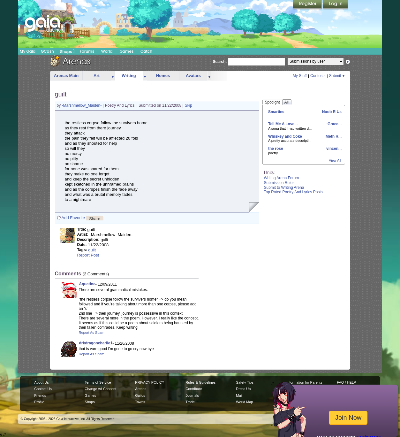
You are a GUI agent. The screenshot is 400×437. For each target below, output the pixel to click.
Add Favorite (73, 217)
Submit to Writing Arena (284, 187)
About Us (41, 382)
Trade (189, 402)
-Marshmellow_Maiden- (82, 105)
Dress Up (243, 389)
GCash (47, 51)
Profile (39, 402)
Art (97, 75)
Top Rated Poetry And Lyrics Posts (293, 192)
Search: (220, 61)
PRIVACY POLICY (149, 382)
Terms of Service (98, 382)
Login (335, 5)
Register (308, 5)
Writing (129, 75)
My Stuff (300, 75)
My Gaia (27, 51)
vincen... (333, 148)
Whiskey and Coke (285, 136)
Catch (146, 51)
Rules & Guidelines (200, 382)
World (107, 51)
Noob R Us (331, 112)
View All (335, 160)
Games (127, 51)
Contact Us (43, 389)
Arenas (140, 389)
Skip (188, 105)
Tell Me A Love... (283, 124)
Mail (239, 395)
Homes (163, 75)
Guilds (140, 395)
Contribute (193, 389)
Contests (317, 75)
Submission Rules (279, 182)
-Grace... (333, 124)
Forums (87, 51)
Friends (40, 395)
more (113, 75)
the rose (275, 148)
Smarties (276, 112)
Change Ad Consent (100, 389)
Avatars (193, 75)
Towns (140, 402)
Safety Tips (244, 382)
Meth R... (333, 136)
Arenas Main (66, 75)
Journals (192, 395)
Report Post (88, 255)
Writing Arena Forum (281, 178)
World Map (244, 402)
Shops (67, 51)
